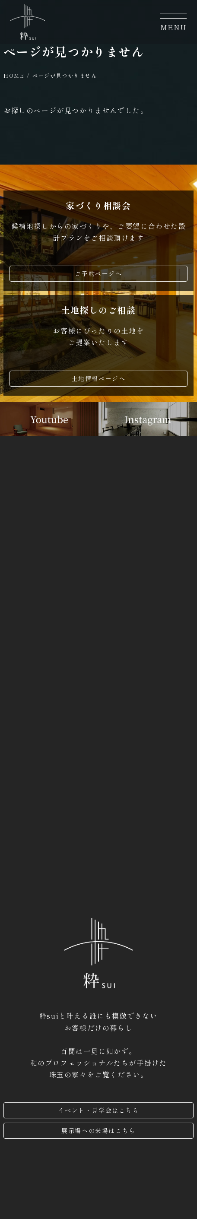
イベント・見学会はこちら (98, 1110)
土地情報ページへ (99, 378)
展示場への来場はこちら (98, 1130)
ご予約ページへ (98, 273)
